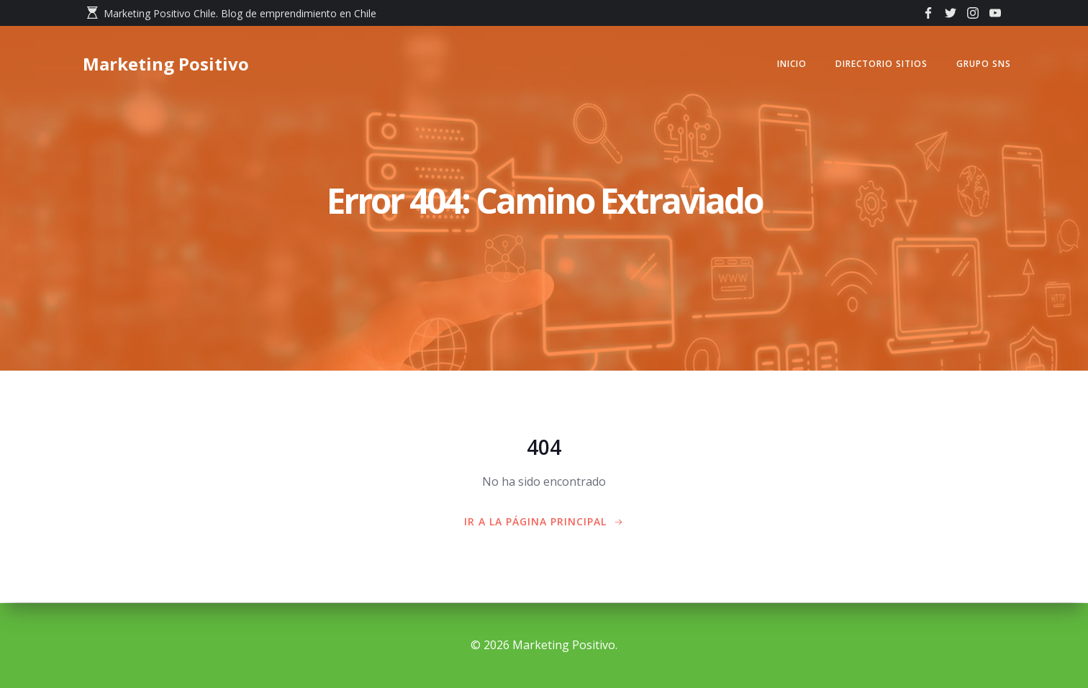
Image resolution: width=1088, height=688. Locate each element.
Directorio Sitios (879, 64)
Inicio (789, 64)
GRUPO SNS (980, 64)
